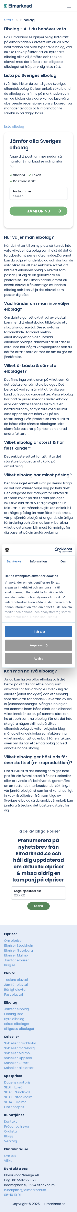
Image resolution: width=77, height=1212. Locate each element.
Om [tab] (63, 561)
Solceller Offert (16, 1063)
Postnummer (21, 191)
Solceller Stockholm (20, 1043)
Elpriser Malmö (16, 955)
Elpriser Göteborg (18, 950)
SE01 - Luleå (13, 1087)
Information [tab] (38, 561)
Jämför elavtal (16, 984)
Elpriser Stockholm (19, 945)
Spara (38, 906)
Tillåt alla (38, 631)
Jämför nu (38, 211)
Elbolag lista (13, 1014)
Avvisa (38, 658)
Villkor (9, 1160)
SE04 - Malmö (15, 1102)
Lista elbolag (14, 126)
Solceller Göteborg (19, 1048)
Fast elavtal (13, 994)
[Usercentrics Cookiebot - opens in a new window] (55, 550)
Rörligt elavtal (15, 989)
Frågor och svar (17, 1126)
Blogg (8, 1136)
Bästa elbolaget (17, 1023)
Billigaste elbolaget (19, 1028)
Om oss (10, 1155)
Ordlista (10, 1131)
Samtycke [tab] (14, 561)
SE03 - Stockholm (18, 1097)
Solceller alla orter (19, 1067)
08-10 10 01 (12, 1195)
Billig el (9, 965)
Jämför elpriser (16, 960)
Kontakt (10, 1121)
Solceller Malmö (17, 1053)
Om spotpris (14, 1107)
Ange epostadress (28, 891)
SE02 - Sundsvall (17, 1092)
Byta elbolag (14, 1019)
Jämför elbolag (16, 1009)
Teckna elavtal (16, 979)
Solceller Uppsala (18, 1058)
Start (8, 20)
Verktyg (10, 1141)
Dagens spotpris (17, 1082)
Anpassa (38, 645)
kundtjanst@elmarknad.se (25, 1190)
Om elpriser (13, 940)
